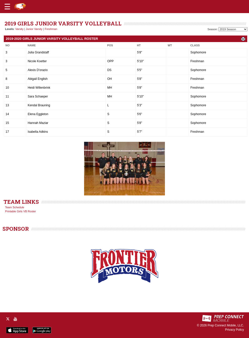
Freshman (51, 28)
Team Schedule (14, 207)
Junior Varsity (34, 28)
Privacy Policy (234, 329)
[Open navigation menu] (7, 6)
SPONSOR (16, 228)
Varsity (19, 28)
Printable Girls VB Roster (20, 211)
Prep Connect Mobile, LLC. (226, 325)
